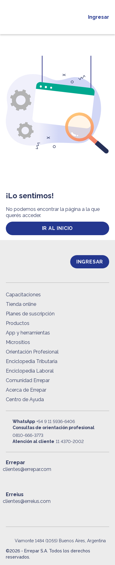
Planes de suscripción (30, 314)
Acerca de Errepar (26, 390)
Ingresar (98, 17)
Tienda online (21, 304)
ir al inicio (57, 228)
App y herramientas (28, 333)
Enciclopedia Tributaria (31, 361)
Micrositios (18, 342)
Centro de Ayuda (25, 399)
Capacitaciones (23, 295)
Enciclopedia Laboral (30, 371)
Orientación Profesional (32, 352)
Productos (17, 323)
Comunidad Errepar (28, 380)
